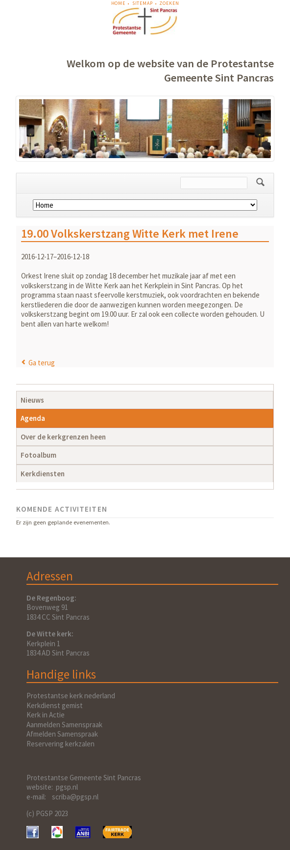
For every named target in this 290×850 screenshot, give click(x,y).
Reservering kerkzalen (60, 743)
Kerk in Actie (45, 714)
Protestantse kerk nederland (70, 695)
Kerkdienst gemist (54, 705)
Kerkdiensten (43, 473)
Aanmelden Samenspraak (64, 724)
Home (118, 3)
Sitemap (142, 3)
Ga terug (41, 362)
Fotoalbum (38, 455)
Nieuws (32, 400)
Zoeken (169, 3)
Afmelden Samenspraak (62, 734)
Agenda (33, 418)
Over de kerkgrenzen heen (63, 436)
